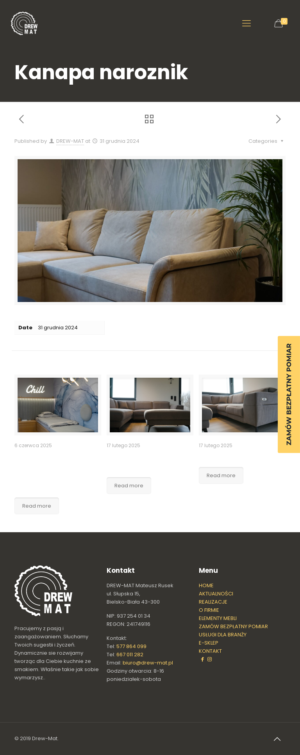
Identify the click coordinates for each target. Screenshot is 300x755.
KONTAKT (210, 651)
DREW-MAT (70, 141)
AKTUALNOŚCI (216, 593)
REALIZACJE (213, 602)
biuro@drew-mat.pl (148, 662)
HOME (206, 585)
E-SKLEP (208, 643)
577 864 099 (131, 646)
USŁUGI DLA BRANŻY (222, 634)
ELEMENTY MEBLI (218, 618)
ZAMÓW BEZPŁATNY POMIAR (233, 626)
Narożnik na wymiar (233, 456)
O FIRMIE (209, 610)
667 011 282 (129, 654)
